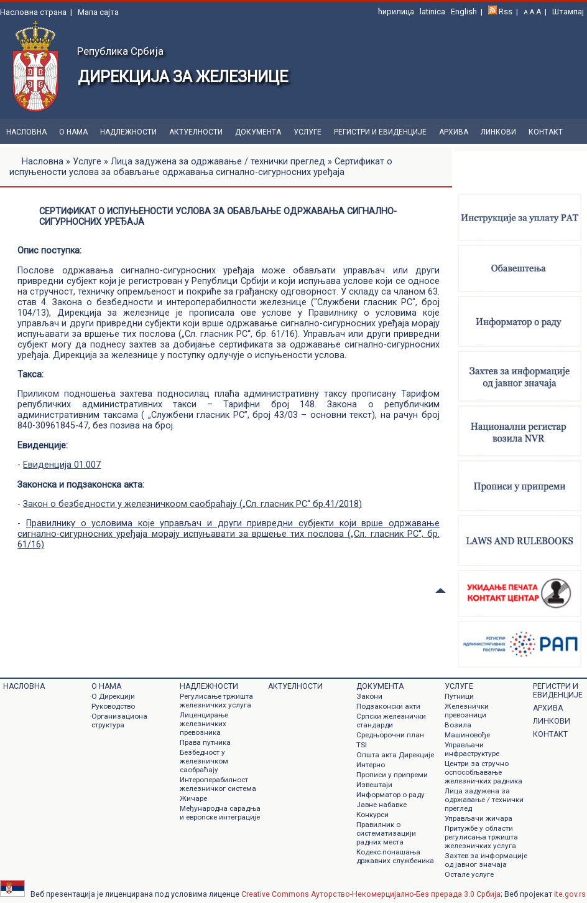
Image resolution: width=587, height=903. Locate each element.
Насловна (26, 132)
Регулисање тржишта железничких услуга (216, 700)
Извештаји (374, 784)
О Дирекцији (113, 696)
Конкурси (372, 814)
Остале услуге (469, 874)
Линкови (498, 132)
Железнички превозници (467, 710)
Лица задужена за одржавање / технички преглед (218, 161)
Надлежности (128, 132)
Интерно (370, 764)
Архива (453, 132)
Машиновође (467, 734)
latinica (432, 11)
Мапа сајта (98, 12)
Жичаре (193, 798)
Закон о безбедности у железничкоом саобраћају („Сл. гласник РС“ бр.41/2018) (192, 504)
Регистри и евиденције (380, 132)
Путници (459, 696)
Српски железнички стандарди (391, 720)
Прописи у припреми (392, 774)
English (464, 11)
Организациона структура (119, 720)
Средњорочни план (390, 734)
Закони (369, 696)
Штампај (568, 11)
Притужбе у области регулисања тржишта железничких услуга (481, 837)
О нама (73, 132)
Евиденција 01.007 (62, 465)
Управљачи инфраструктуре (472, 749)
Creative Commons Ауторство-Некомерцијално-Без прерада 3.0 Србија (371, 894)
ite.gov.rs (570, 894)
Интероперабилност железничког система (218, 784)
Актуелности (196, 132)
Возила (458, 725)
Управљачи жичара (478, 818)
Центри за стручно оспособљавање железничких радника (483, 772)
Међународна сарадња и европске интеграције (220, 812)
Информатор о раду (390, 794)
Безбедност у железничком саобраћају (204, 761)
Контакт (546, 132)
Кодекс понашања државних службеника (395, 856)
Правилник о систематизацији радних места (386, 833)
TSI (361, 744)
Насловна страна (33, 12)
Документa (258, 132)
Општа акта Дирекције (395, 754)
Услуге (307, 132)
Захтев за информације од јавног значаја (486, 860)
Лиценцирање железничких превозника (204, 724)
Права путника (205, 742)
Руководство (113, 706)
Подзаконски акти (388, 706)
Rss (505, 11)
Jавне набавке (381, 804)
